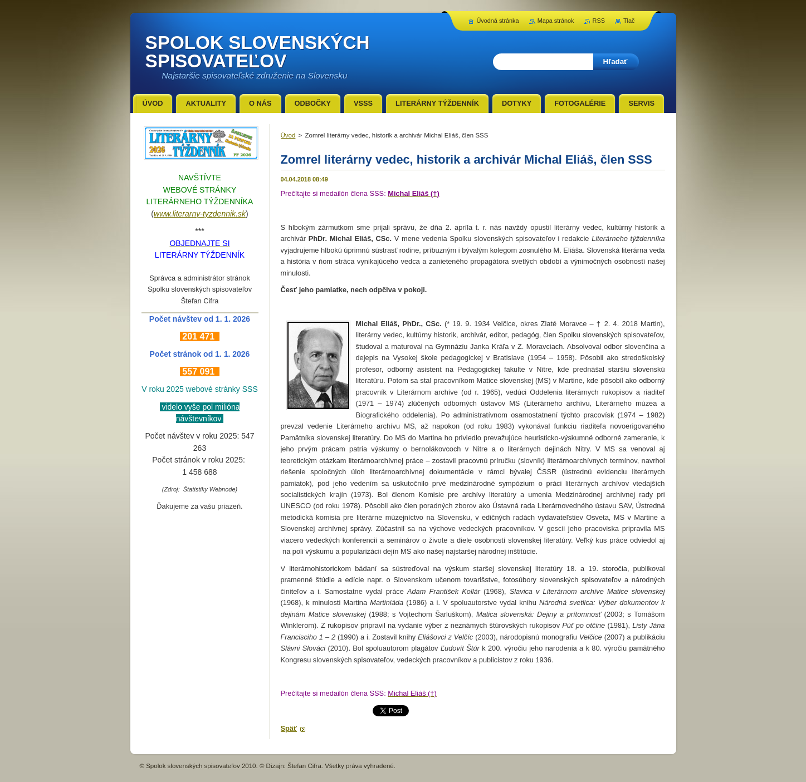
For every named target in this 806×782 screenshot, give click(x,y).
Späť (289, 728)
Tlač (629, 20)
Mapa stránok (556, 20)
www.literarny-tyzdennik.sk (200, 213)
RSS (599, 20)
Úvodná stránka (497, 20)
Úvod (288, 135)
